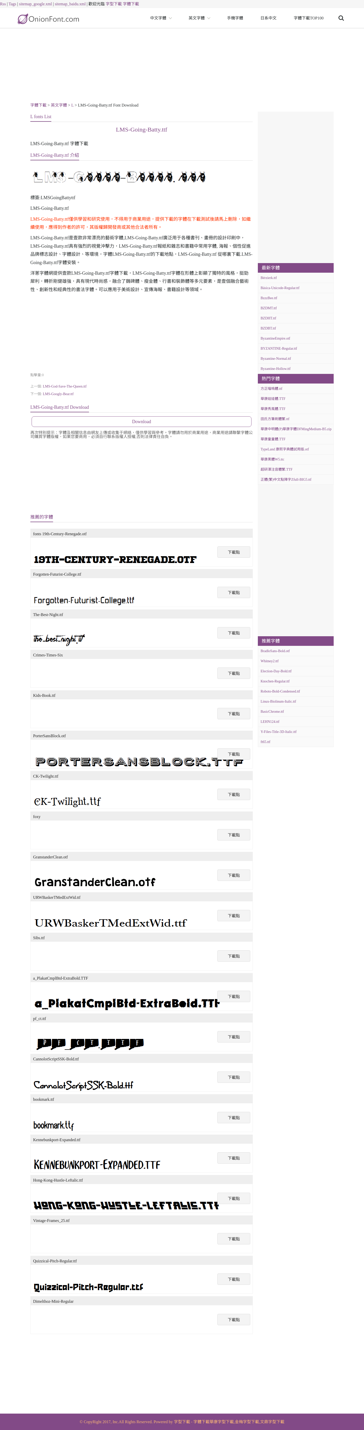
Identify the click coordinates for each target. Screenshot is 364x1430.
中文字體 (158, 18)
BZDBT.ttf (268, 328)
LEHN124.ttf (270, 722)
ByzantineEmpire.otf (275, 338)
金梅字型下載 (247, 1422)
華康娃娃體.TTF (273, 399)
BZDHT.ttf (268, 318)
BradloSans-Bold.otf (275, 651)
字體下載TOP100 (309, 18)
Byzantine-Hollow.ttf (275, 369)
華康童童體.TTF (273, 439)
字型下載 (114, 4)
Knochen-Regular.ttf (275, 681)
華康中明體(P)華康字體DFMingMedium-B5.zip (296, 429)
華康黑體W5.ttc (272, 459)
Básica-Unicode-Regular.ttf (280, 288)
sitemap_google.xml (35, 4)
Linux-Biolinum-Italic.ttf (278, 701)
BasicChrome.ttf (272, 711)
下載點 (234, 552)
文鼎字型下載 (272, 1422)
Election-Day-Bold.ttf (276, 671)
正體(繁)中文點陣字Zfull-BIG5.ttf (286, 479)
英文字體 (197, 18)
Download (141, 421)
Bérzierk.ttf (269, 278)
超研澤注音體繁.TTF (276, 469)
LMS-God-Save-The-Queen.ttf (64, 386)
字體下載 (131, 4)
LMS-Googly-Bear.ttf (58, 394)
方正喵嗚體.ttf (271, 389)
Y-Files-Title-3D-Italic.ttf (279, 732)
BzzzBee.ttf (269, 298)
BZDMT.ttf (269, 308)
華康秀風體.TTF (273, 409)
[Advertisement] (182, 66)
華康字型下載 (222, 1422)
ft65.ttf (265, 742)
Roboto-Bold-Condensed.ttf (280, 691)
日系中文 (268, 18)
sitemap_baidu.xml (70, 4)
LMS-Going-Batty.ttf (141, 129)
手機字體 (235, 18)
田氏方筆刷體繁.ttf (275, 419)
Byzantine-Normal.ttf (276, 359)
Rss (3, 4)
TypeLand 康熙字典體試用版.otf (285, 449)
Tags (12, 4)
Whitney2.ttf (270, 661)
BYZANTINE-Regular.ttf (279, 348)
